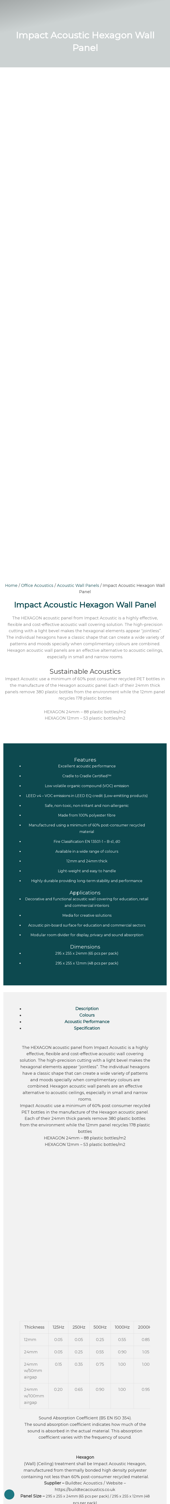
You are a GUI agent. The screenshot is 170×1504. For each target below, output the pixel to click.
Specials (10, 1283)
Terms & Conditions (19, 1299)
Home (11, 121)
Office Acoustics (37, 121)
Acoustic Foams (85, 1248)
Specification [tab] (87, 564)
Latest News (14, 1275)
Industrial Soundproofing (85, 1241)
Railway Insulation (85, 1227)
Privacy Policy (15, 1291)
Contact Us (13, 1307)
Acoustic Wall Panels (78, 121)
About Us (11, 1267)
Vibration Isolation (85, 1221)
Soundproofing (85, 1214)
